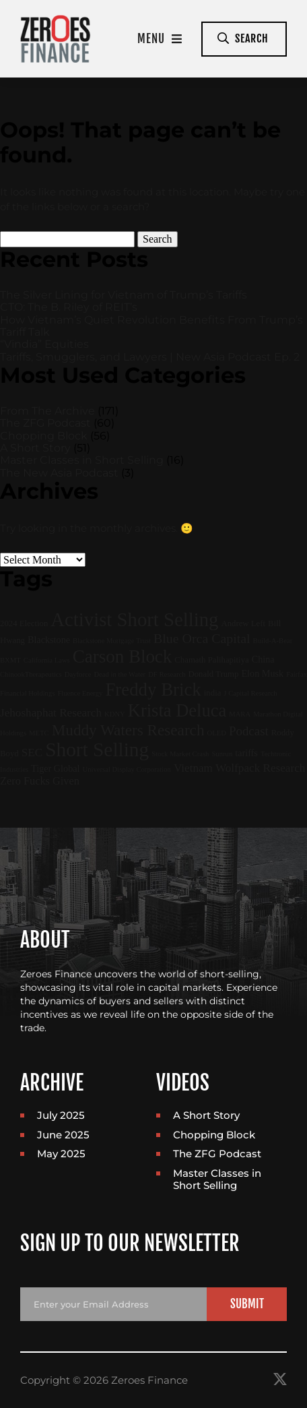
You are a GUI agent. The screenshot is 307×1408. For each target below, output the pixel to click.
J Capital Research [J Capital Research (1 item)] (250, 693)
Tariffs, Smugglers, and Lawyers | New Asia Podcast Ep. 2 (150, 356)
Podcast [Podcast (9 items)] (249, 731)
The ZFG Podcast (45, 423)
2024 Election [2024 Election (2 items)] (24, 623)
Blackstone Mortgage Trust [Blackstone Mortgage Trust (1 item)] (112, 640)
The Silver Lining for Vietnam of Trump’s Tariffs (123, 294)
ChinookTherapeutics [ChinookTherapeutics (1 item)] (31, 674)
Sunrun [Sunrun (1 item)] (221, 754)
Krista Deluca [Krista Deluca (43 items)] (177, 710)
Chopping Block (44, 435)
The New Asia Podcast (59, 472)
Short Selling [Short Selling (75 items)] (97, 749)
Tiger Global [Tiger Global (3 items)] (55, 768)
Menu (159, 39)
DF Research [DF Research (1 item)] (166, 674)
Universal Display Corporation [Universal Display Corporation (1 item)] (127, 769)
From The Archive (47, 410)
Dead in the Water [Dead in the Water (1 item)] (119, 674)
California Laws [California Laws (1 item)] (47, 660)
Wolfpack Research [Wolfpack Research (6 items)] (260, 768)
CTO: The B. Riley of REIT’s (68, 307)
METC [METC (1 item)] (39, 733)
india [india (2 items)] (212, 693)
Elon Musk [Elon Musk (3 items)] (262, 673)
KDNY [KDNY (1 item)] (114, 714)
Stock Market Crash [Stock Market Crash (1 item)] (180, 754)
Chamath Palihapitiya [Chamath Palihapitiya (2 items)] (211, 660)
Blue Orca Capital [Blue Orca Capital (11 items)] (202, 638)
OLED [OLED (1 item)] (216, 733)
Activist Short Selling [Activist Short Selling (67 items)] (134, 619)
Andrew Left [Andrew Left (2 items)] (243, 623)
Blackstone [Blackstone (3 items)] (49, 639)
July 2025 (61, 1115)
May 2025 (61, 1153)
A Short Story (35, 447)
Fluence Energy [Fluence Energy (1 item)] (79, 693)
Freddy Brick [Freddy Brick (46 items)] (153, 689)
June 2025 (63, 1134)
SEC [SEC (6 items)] (32, 752)
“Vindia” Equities (44, 344)
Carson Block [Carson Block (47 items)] (122, 656)
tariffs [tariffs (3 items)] (246, 752)
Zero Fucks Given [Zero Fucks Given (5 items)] (39, 780)
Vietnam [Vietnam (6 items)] (193, 768)
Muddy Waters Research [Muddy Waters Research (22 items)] (128, 730)
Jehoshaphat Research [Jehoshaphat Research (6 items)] (51, 712)
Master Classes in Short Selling (82, 460)
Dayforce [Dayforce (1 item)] (78, 674)
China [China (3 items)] (263, 659)
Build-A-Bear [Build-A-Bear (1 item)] (273, 640)
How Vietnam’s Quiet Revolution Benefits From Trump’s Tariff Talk (151, 325)
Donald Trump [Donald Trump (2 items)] (214, 674)
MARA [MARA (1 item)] (239, 714)
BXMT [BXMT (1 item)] (10, 660)
